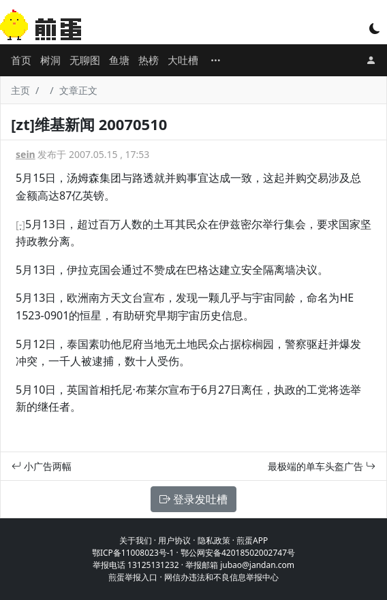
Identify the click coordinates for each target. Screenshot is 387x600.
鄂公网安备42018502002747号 (238, 552)
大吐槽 (183, 60)
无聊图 (84, 60)
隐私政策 (214, 540)
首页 (21, 60)
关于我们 (135, 540)
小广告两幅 (42, 466)
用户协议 (174, 540)
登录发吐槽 (193, 499)
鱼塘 (119, 60)
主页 (20, 90)
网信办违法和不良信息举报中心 (221, 577)
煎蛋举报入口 (132, 577)
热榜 (148, 60)
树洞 (50, 60)
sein (25, 154)
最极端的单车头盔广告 (321, 466)
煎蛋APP (252, 540)
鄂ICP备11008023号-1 (133, 552)
